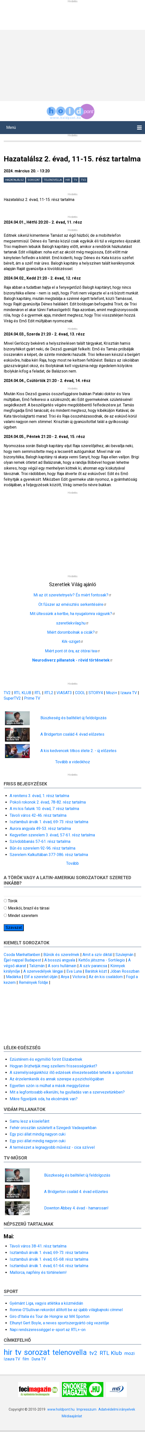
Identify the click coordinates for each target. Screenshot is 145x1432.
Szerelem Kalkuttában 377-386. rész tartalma (49, 854)
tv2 (83, 180)
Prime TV (32, 698)
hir (67, 180)
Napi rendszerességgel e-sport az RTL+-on (48, 1329)
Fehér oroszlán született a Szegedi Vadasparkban (53, 1127)
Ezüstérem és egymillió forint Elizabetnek (46, 1059)
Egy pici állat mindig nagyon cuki (37, 1134)
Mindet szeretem (23, 915)
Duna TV (38, 1359)
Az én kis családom (106, 976)
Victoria (79, 976)
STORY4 (96, 692)
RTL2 (48, 692)
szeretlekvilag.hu (72, 623)
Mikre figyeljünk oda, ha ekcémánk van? (44, 1099)
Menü (11, 127)
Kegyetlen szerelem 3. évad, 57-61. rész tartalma (52, 835)
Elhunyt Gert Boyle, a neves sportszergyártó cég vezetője (59, 1323)
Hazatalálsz (14, 180)
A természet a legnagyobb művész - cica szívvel (52, 1147)
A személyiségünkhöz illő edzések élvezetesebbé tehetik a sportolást (71, 1072)
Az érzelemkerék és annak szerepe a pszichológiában (57, 1079)
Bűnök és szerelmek (61, 954)
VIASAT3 (64, 692)
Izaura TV (129, 692)
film (26, 1359)
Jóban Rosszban (124, 971)
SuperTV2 (13, 698)
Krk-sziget (73, 641)
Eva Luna (74, 971)
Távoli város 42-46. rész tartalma (38, 815)
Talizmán (37, 965)
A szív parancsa (93, 965)
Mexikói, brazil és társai (28, 908)
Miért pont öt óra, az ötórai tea (72, 651)
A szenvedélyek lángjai (43, 971)
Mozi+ (112, 692)
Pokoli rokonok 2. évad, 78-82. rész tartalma (48, 802)
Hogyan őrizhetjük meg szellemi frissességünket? (53, 1066)
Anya (65, 976)
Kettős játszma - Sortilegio (101, 960)
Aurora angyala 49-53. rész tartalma (40, 828)
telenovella (53, 180)
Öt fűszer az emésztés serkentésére (72, 604)
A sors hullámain (62, 965)
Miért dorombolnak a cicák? (72, 632)
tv (75, 180)
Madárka (13, 976)
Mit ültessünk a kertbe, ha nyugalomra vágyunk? (73, 613)
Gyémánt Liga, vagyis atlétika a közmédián (46, 1303)
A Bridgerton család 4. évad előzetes (72, 734)
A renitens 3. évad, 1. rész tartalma (39, 795)
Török (13, 901)
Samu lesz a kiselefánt (29, 1121)
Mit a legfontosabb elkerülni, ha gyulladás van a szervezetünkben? (67, 1092)
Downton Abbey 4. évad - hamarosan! (76, 1208)
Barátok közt (96, 971)
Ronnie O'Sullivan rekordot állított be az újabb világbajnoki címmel (66, 1309)
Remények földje (33, 982)
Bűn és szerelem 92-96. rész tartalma (42, 848)
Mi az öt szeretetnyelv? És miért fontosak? (72, 595)
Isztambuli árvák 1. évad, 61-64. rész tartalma (49, 1265)
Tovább (72, 863)
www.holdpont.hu (61, 1409)
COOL (80, 692)
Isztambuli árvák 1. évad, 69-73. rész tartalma (49, 821)
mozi (129, 1353)
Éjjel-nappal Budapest (22, 960)
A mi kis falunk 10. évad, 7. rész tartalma (44, 808)
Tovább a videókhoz (72, 762)
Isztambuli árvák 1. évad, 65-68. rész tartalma (49, 1259)
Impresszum (86, 1409)
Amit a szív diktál (97, 954)
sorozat (34, 180)
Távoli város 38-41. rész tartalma (38, 1246)
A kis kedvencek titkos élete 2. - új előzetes (78, 750)
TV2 (7, 692)
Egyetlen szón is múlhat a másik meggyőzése (49, 1085)
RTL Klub (111, 1353)
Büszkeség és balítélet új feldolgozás (73, 718)
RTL (37, 692)
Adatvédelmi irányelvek (116, 1409)
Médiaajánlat (72, 1416)
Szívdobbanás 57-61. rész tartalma (40, 841)
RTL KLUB (22, 692)
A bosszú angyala (59, 960)
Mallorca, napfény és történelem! (38, 1272)
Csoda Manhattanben (22, 954)
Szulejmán (124, 954)
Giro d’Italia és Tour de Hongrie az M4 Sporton (49, 1316)
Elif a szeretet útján (41, 976)
